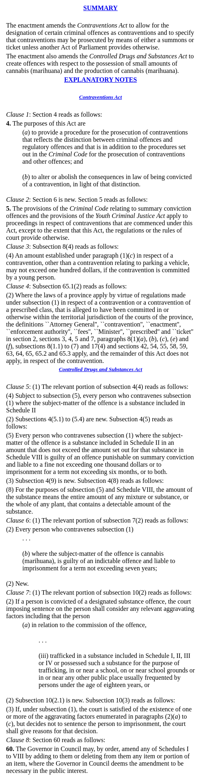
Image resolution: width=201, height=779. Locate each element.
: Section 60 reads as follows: (55, 739)
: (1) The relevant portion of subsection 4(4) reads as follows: (97, 386)
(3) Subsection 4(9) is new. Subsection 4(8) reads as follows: (85, 480)
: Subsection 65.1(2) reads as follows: (66, 286)
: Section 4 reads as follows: (54, 114)
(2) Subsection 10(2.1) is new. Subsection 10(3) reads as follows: (90, 700)
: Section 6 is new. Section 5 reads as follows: (77, 199)
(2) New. (17, 583)
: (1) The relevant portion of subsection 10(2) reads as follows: (99, 592)
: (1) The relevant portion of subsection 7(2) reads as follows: (97, 520)
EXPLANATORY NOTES (100, 79)
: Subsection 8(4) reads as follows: (62, 246)
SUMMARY (100, 7)
